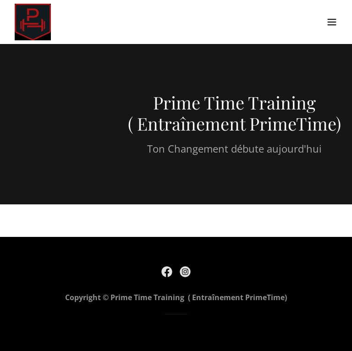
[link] (33, 22)
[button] (332, 22)
